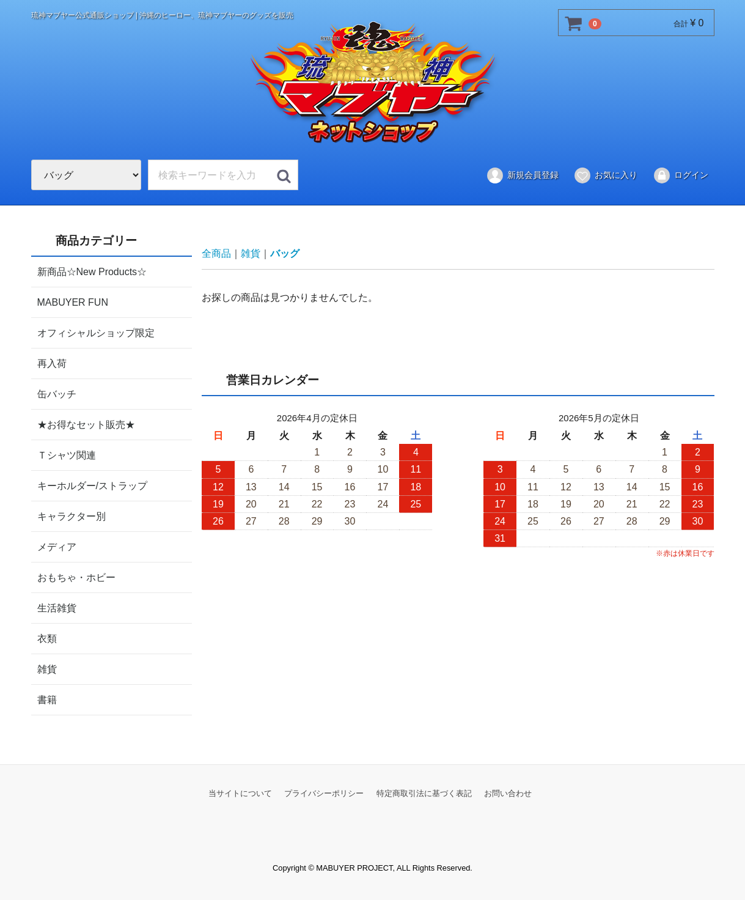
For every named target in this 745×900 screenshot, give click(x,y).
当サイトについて (240, 792)
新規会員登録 (522, 175)
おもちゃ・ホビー (76, 577)
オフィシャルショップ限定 (96, 332)
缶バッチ (56, 393)
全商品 (216, 253)
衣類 (47, 638)
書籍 (47, 699)
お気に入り (605, 175)
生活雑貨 (56, 607)
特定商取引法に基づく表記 (424, 792)
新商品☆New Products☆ (92, 271)
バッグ (284, 253)
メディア (56, 546)
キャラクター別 (71, 516)
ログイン (680, 175)
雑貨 (47, 668)
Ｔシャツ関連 (66, 454)
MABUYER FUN (72, 302)
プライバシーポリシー (324, 792)
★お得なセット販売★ (86, 424)
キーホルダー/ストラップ (92, 485)
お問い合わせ (508, 792)
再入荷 (52, 363)
